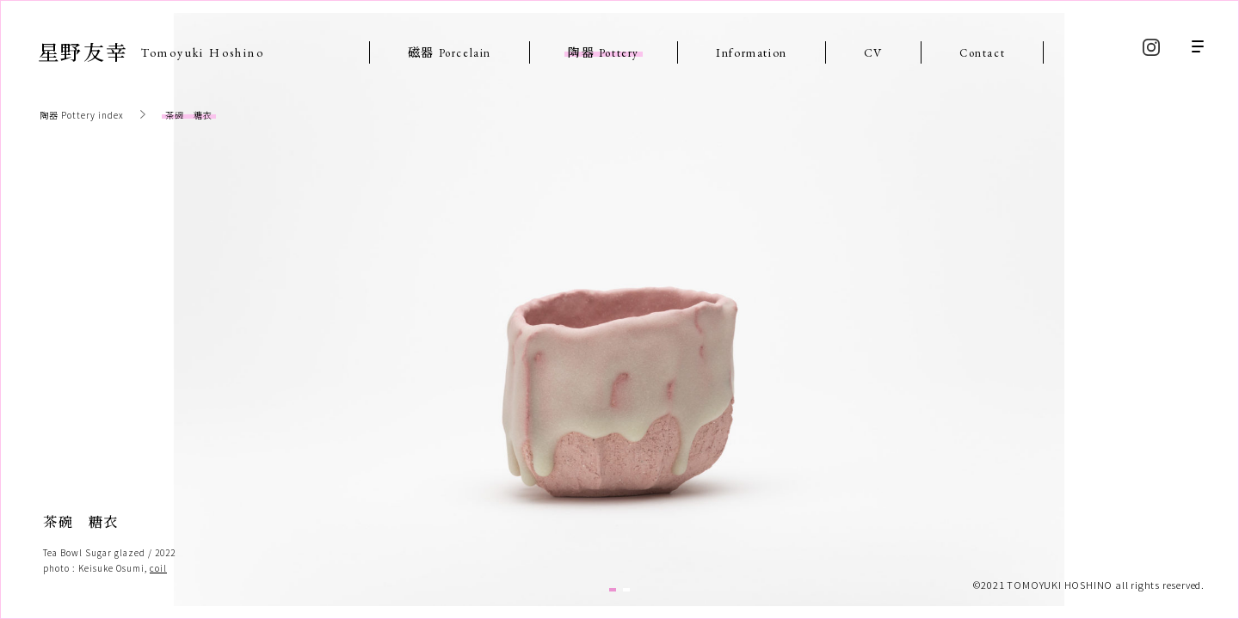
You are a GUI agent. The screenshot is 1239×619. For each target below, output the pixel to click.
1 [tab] (612, 589)
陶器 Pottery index (82, 114)
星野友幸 (151, 51)
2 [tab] (626, 589)
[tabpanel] (618, 309)
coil (158, 567)
